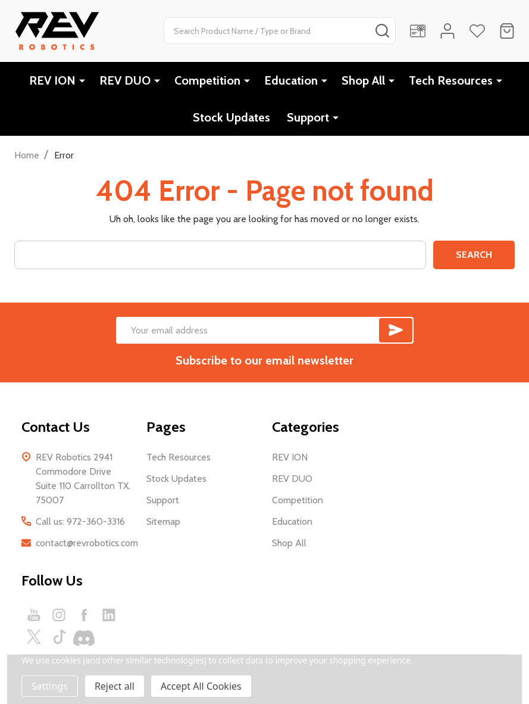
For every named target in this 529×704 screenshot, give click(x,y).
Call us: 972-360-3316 (80, 521)
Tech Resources (451, 80)
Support (308, 117)
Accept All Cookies (201, 686)
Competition (207, 80)
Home (26, 155)
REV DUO (125, 80)
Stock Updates (231, 117)
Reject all (114, 686)
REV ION (52, 80)
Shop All (363, 80)
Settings (50, 686)
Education (291, 80)
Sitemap (163, 521)
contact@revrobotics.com (87, 543)
